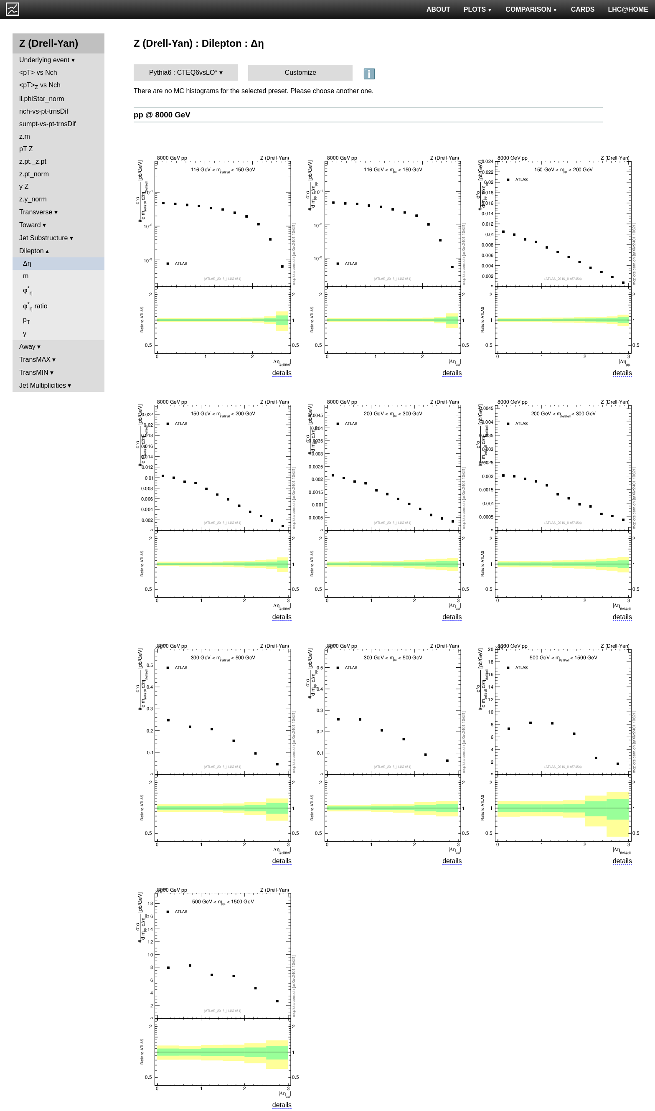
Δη (27, 263)
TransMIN (33, 372)
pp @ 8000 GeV (162, 114)
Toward (30, 225)
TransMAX (35, 359)
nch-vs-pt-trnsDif (43, 111)
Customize (301, 72)
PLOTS (478, 9)
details (282, 372)
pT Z (26, 149)
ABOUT (438, 9)
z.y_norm (33, 199)
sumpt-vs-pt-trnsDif (47, 123)
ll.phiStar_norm (41, 98)
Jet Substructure (43, 238)
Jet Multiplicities (42, 385)
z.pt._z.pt (32, 161)
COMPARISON (531, 9)
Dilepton (31, 250)
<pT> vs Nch (38, 72)
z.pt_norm (34, 174)
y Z (23, 186)
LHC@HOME (628, 9)
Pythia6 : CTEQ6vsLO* (183, 72)
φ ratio (35, 306)
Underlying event (44, 60)
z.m (24, 136)
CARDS (583, 9)
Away (27, 346)
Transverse (35, 212)
